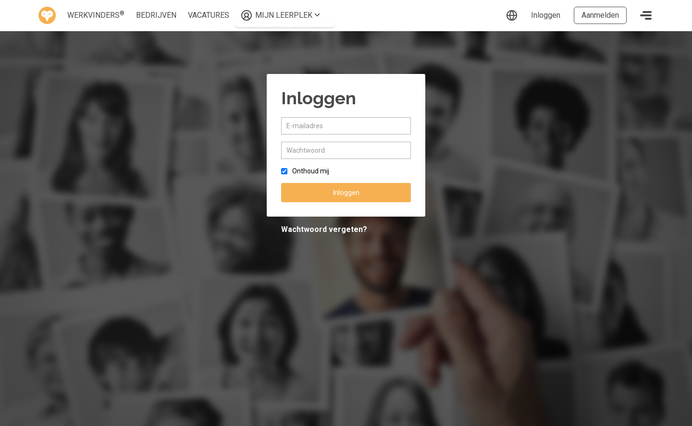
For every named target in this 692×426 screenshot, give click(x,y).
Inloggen (545, 15)
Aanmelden (600, 15)
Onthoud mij (310, 171)
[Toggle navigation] (645, 15)
